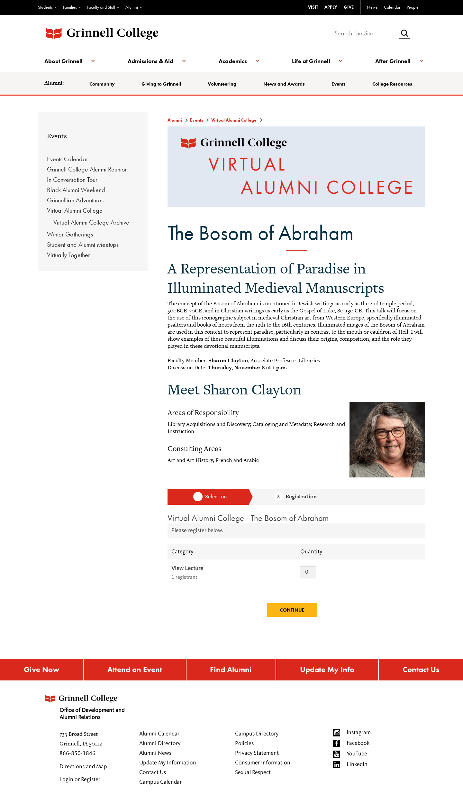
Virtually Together (68, 255)
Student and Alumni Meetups (83, 244)
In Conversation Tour (72, 179)
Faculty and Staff (101, 7)
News (372, 7)
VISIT (313, 7)
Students (45, 7)
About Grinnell (63, 61)
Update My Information (167, 763)
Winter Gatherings (70, 234)
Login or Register (79, 779)
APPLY (330, 7)
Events (338, 84)
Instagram (359, 732)
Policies (244, 743)
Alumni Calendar (159, 734)
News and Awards (284, 84)
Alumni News (155, 753)
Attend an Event (134, 670)
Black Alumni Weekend (76, 190)
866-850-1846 (77, 753)
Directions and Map (83, 767)
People (413, 7)
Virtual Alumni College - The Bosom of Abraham (248, 517)
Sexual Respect (253, 772)
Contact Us (421, 670)
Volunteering (222, 84)
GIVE (349, 7)
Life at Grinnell (311, 61)
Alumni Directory (159, 743)
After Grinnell (393, 61)
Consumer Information (262, 763)
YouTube (357, 754)
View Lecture (187, 568)
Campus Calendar (160, 782)
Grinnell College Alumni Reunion (87, 169)
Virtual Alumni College (75, 210)
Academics (233, 61)
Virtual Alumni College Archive (91, 222)
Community (102, 84)
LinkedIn (357, 764)
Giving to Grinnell (161, 84)
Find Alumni (231, 670)
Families (70, 7)
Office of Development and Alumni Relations (83, 705)
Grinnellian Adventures (75, 200)
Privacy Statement (257, 753)
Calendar (392, 7)
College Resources (392, 84)
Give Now (41, 670)
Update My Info (327, 670)
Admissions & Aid (150, 61)
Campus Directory (256, 734)
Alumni (131, 7)
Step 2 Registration (295, 497)
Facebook (358, 743)
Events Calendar (67, 159)
